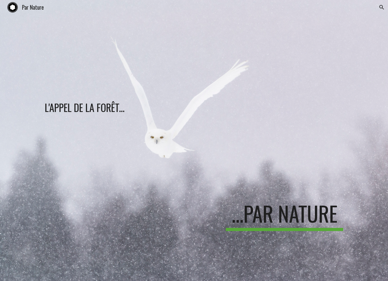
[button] (381, 7)
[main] (129, 82)
